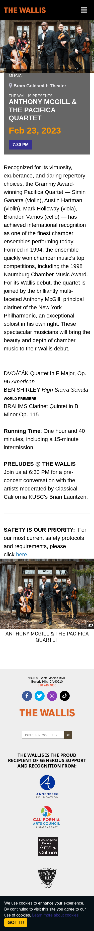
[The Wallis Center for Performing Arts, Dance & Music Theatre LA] (25, 10)
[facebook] (27, 696)
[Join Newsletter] (43, 735)
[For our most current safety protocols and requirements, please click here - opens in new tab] (21, 554)
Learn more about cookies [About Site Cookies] (55, 915)
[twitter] (40, 696)
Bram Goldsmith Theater (40, 85)
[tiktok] (65, 696)
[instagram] (52, 696)
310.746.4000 (47, 685)
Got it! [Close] (16, 922)
